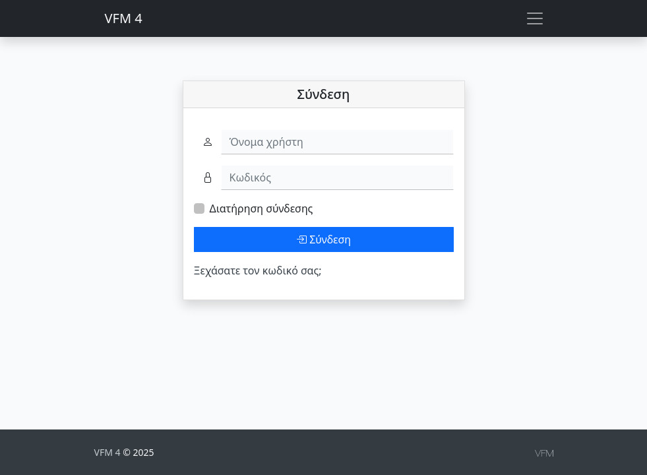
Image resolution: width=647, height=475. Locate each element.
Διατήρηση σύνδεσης (261, 208)
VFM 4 (123, 18)
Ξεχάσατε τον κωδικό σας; (258, 270)
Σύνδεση (323, 239)
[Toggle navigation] (534, 18)
